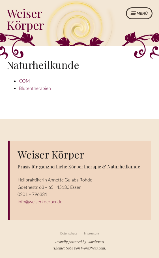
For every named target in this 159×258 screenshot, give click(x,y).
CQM (24, 80)
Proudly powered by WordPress (79, 241)
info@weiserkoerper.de (40, 201)
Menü (142, 13)
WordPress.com (93, 248)
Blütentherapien (35, 88)
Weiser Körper (25, 19)
